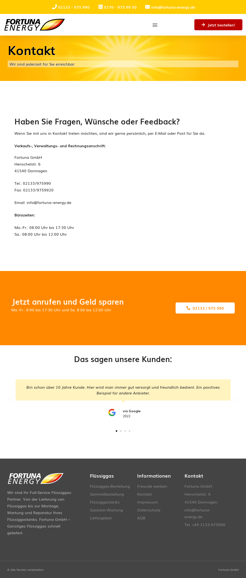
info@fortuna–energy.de (49, 202)
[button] (155, 25)
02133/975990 (37, 183)
